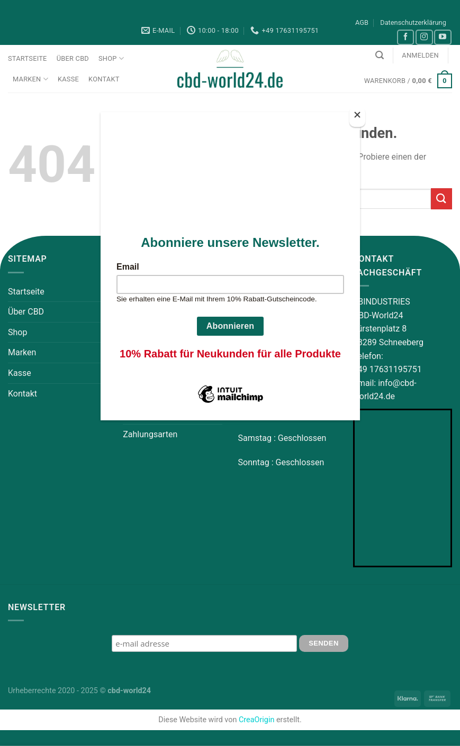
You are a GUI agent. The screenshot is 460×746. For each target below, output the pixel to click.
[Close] (357, 117)
